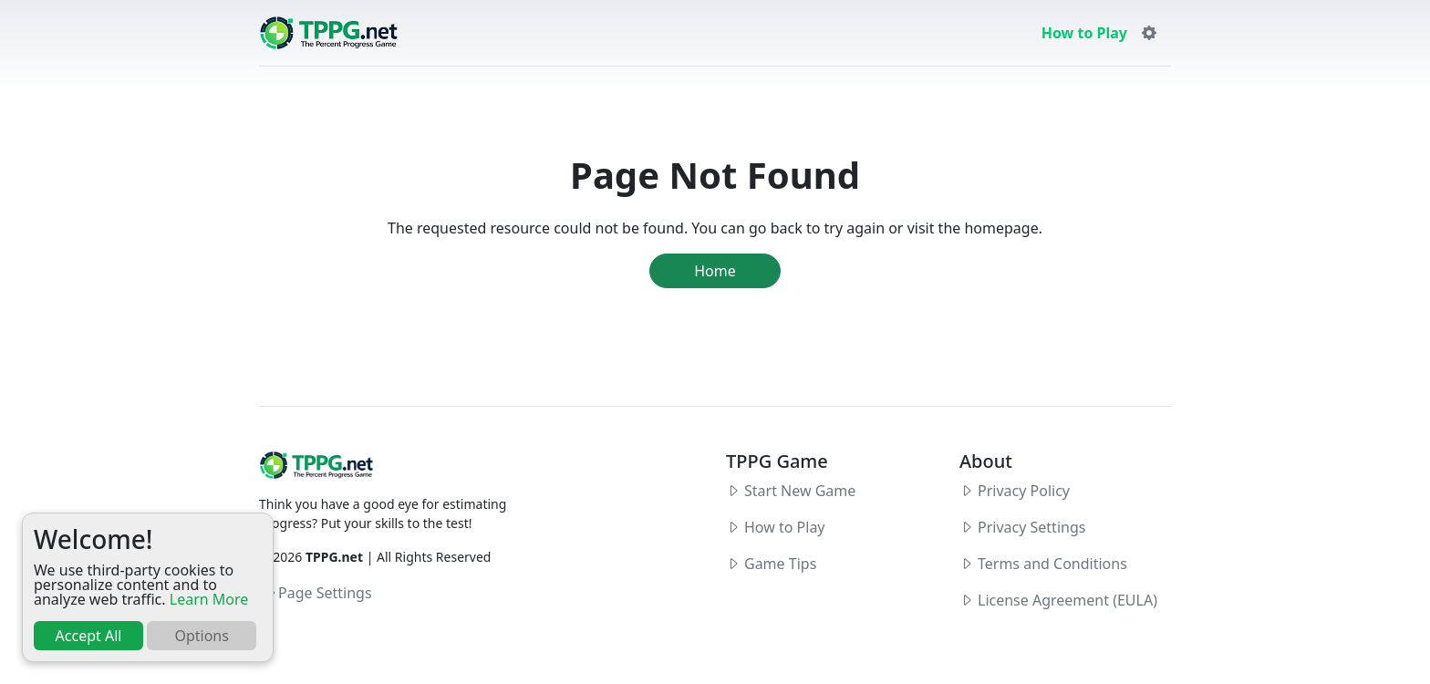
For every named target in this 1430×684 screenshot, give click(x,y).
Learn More (209, 599)
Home (715, 271)
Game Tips (780, 564)
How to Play (1084, 33)
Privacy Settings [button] (1031, 527)
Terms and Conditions (1052, 564)
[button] (1149, 33)
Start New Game (799, 491)
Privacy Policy (1024, 491)
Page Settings (316, 593)
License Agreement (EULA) (1067, 600)
